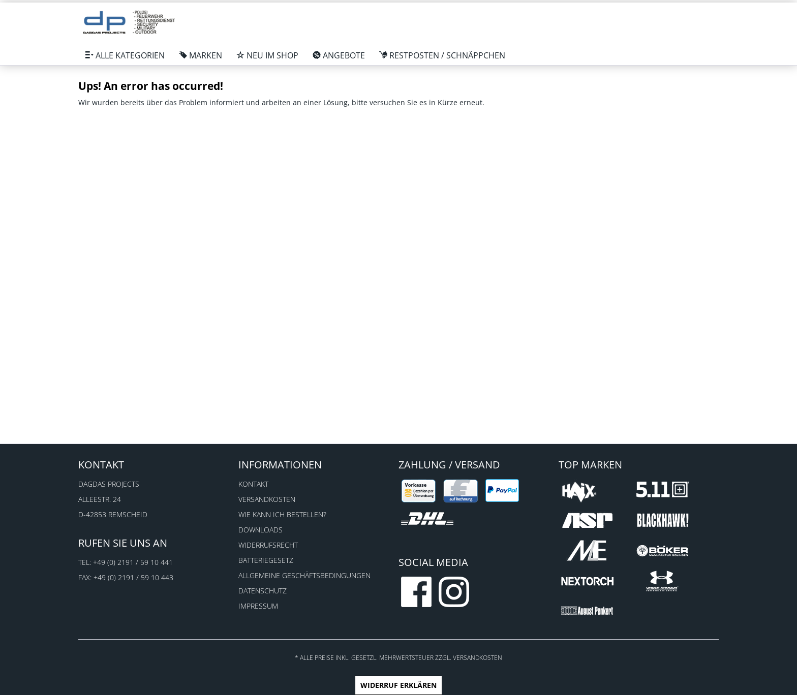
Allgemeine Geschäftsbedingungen (304, 575)
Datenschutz (262, 590)
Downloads (260, 529)
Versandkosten (266, 499)
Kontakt (253, 484)
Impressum (258, 606)
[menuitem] (125, 55)
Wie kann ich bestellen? (282, 514)
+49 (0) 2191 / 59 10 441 (133, 562)
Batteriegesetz (265, 560)
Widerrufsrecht (268, 545)
